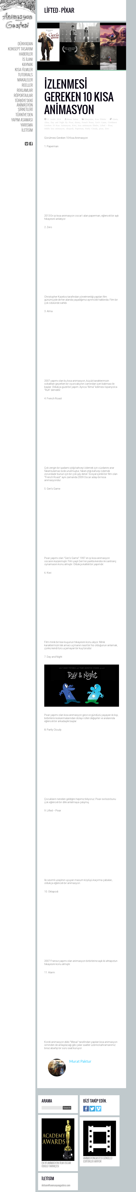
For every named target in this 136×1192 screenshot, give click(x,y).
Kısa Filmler (24, 69)
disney (77, 122)
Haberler (26, 54)
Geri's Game (100, 122)
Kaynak (27, 64)
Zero (107, 128)
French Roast (88, 122)
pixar (101, 128)
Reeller (27, 85)
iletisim (27, 130)
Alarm (115, 119)
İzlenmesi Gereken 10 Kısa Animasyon (79, 97)
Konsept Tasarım (20, 48)
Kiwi (74, 125)
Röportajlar (23, 95)
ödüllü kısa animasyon (54, 128)
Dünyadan (25, 43)
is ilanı (27, 59)
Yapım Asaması (22, 119)
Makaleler (25, 79)
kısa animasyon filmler (88, 125)
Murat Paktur (72, 119)
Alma (46, 122)
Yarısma (27, 125)
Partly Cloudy (91, 128)
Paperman (79, 128)
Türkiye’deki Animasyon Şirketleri (24, 105)
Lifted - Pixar (106, 125)
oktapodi (69, 128)
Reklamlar (25, 90)
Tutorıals (25, 74)
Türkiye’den (24, 114)
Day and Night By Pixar (62, 122)
